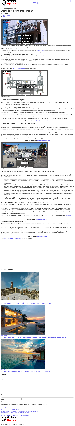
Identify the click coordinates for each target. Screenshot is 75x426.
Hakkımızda (35, 2)
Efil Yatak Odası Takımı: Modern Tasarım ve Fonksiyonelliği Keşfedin (15, 415)
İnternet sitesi (4, 401)
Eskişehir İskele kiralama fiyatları (43, 120)
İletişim (34, 0)
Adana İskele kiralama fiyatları (43, 140)
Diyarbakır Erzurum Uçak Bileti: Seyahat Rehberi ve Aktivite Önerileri (15, 409)
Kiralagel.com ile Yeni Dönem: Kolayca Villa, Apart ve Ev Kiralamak (15, 412)
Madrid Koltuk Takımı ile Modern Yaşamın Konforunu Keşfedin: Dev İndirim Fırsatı (18, 414)
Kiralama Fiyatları (6, 15)
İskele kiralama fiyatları (42, 236)
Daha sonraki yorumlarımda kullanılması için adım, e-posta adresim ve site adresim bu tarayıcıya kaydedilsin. (24, 404)
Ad (2, 394)
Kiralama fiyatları (40, 50)
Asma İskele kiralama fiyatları (19, 68)
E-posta (3, 399)
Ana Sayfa (6, 5)
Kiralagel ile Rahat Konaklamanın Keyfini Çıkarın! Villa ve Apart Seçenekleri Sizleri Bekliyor (19, 411)
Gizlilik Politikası (36, 3)
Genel (5, 6)
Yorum (3, 379)
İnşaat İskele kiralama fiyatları (42, 219)
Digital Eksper (10, 424)
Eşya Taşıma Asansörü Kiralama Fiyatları (12, 238)
